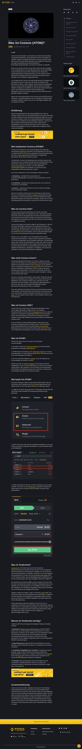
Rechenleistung (31, 348)
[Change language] (76, 2)
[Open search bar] (73, 2)
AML (37, 384)
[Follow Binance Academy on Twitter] (61, 728)
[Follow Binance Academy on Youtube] (66, 728)
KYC (32, 384)
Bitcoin (20, 655)
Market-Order (32, 486)
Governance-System (38, 351)
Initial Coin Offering (29, 363)
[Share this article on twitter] (64, 12)
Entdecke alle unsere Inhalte (41, 721)
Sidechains (38, 264)
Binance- (27, 389)
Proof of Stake (21, 155)
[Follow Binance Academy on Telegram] (64, 728)
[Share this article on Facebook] (68, 12)
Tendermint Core (37, 312)
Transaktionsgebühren (32, 346)
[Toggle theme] (79, 2)
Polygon (34, 266)
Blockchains (23, 151)
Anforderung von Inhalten (47, 731)
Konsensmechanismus (17, 165)
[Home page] (6, 2)
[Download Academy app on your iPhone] (14, 736)
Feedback (44, 734)
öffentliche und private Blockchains (29, 629)
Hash (17, 230)
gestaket (32, 358)
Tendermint (35, 195)
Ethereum (49, 654)
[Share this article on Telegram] (72, 12)
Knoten (43, 592)
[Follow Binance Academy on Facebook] (59, 728)
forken (13, 295)
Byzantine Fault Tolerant (41, 575)
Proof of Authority (43, 326)
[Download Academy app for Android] (22, 736)
